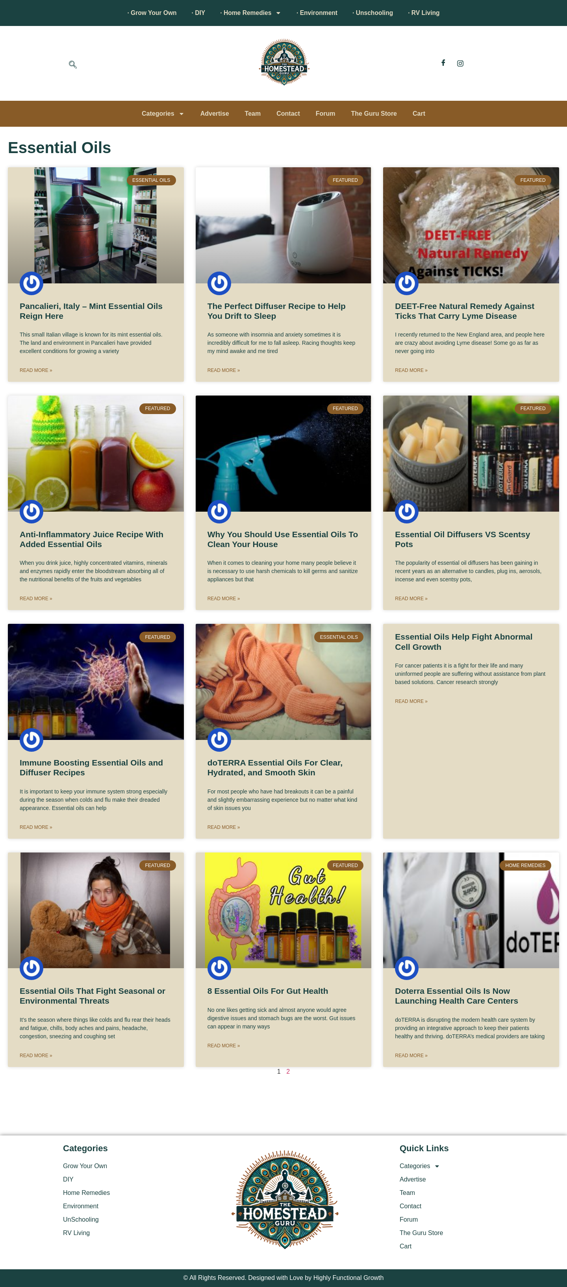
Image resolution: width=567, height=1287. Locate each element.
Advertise (214, 113)
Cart (419, 113)
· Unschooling (376, 12)
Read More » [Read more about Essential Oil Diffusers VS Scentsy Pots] (411, 598)
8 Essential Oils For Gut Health (268, 990)
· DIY (196, 12)
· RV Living (428, 12)
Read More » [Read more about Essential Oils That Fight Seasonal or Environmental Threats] (36, 1055)
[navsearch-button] (73, 65)
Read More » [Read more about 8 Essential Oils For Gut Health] (224, 1045)
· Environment (318, 12)
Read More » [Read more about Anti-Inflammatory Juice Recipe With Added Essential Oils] (36, 598)
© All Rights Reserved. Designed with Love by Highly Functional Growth (283, 1277)
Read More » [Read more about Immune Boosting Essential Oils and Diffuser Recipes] (36, 827)
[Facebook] (443, 63)
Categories (163, 114)
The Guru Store (374, 113)
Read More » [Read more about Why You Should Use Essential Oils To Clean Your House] (224, 598)
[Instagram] (460, 63)
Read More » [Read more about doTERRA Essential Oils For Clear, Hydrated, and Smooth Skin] (224, 827)
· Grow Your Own (147, 12)
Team (253, 113)
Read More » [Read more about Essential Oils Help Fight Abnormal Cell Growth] (411, 701)
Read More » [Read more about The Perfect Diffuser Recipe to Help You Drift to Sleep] (224, 370)
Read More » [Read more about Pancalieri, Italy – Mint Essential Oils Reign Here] (36, 370)
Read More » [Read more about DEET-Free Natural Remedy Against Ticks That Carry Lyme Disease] (411, 370)
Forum (325, 113)
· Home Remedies (250, 13)
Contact (288, 113)
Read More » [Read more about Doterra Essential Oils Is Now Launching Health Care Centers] (411, 1055)
